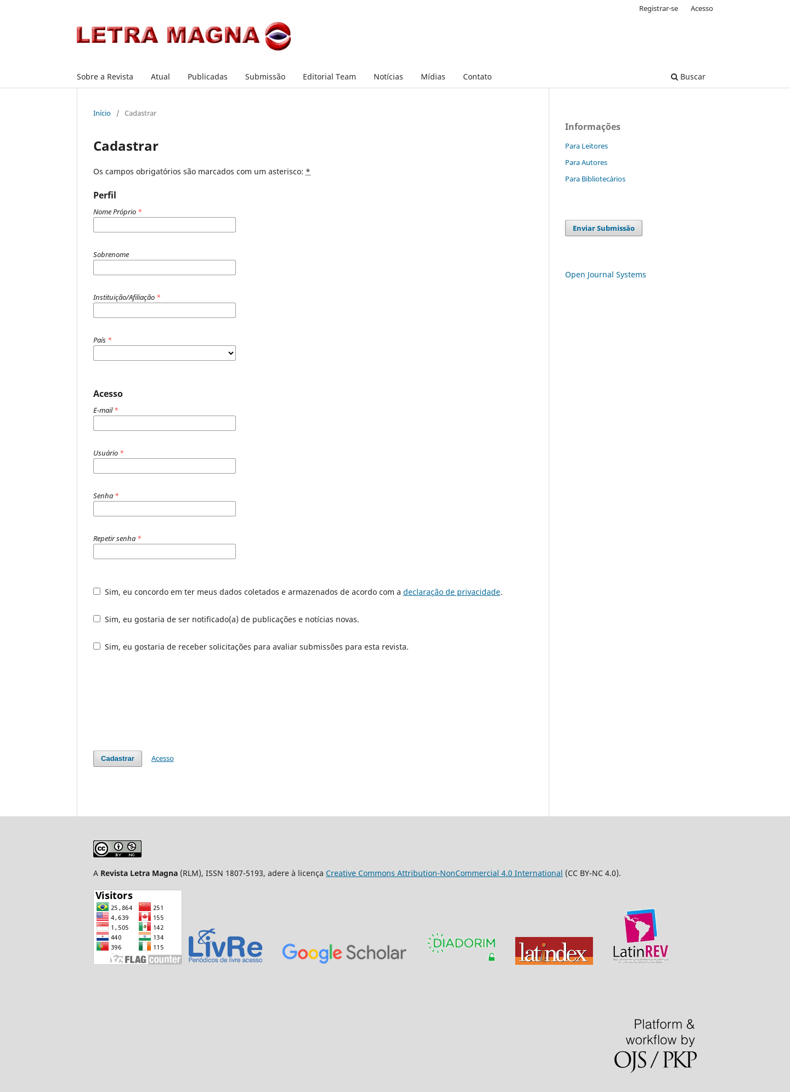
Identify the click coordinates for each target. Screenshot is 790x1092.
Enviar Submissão (604, 228)
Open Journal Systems (605, 274)
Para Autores (586, 162)
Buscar (688, 76)
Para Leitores (586, 146)
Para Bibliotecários (595, 179)
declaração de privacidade (451, 592)
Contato (477, 76)
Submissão (265, 76)
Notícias (388, 76)
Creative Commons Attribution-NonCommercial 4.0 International (444, 873)
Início (102, 113)
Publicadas (208, 76)
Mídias (433, 76)
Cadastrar (117, 758)
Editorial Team (329, 76)
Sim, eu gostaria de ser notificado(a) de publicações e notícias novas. (226, 619)
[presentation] (176, 701)
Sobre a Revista (105, 76)
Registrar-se (658, 8)
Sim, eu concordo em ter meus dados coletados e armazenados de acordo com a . (298, 592)
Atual (160, 76)
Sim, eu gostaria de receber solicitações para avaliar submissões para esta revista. (251, 646)
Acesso (702, 8)
